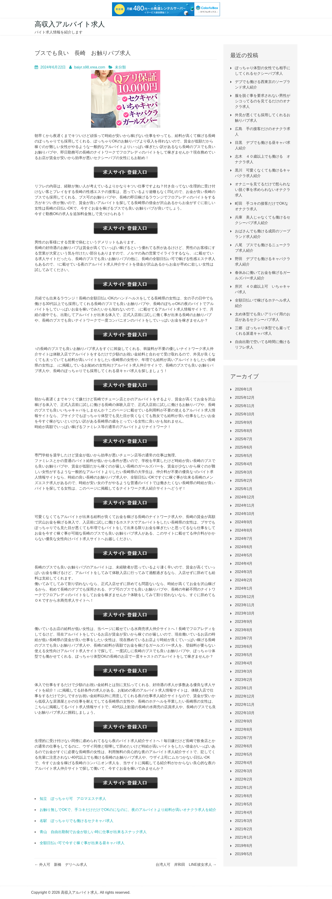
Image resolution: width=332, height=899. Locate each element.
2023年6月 (244, 646)
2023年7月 (244, 638)
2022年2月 (244, 779)
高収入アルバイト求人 (70, 24)
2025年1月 (244, 489)
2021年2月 (244, 829)
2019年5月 (244, 854)
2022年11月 (245, 705)
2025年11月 (245, 406)
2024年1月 (244, 588)
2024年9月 (244, 522)
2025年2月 (244, 480)
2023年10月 (245, 613)
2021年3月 (244, 821)
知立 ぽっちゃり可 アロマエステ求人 (73, 799)
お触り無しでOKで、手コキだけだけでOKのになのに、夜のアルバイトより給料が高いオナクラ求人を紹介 (128, 810)
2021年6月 (244, 796)
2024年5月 (244, 555)
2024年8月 (244, 530)
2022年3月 (244, 771)
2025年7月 (244, 439)
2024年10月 (245, 514)
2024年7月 (244, 539)
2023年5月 (244, 655)
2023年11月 (245, 605)
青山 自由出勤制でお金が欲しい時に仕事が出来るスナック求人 (93, 832)
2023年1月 (244, 688)
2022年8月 (244, 729)
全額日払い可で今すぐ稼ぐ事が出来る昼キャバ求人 (82, 843)
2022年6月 (244, 746)
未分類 (120, 67)
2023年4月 (244, 663)
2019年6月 (244, 846)
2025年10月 (245, 414)
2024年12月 (245, 497)
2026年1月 (244, 389)
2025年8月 (244, 431)
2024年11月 (245, 505)
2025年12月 (245, 397)
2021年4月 (244, 812)
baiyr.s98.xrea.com (89, 67)
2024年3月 (244, 572)
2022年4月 (244, 763)
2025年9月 (244, 422)
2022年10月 (245, 713)
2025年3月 (244, 472)
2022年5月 (244, 754)
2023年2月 (244, 680)
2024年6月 (244, 547)
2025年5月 (244, 456)
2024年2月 (244, 580)
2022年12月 (245, 696)
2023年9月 (244, 622)
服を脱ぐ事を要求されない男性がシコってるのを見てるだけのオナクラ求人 (262, 101)
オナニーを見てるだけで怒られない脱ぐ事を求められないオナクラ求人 (262, 189)
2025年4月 (244, 464)
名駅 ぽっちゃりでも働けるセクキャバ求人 (76, 821)
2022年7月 (244, 738)
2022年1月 (244, 788)
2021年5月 (244, 804)
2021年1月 (244, 837)
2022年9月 (244, 721)
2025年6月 (244, 447)
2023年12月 (245, 597)
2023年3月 (244, 671)
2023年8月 (244, 630)
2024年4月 (244, 563)
